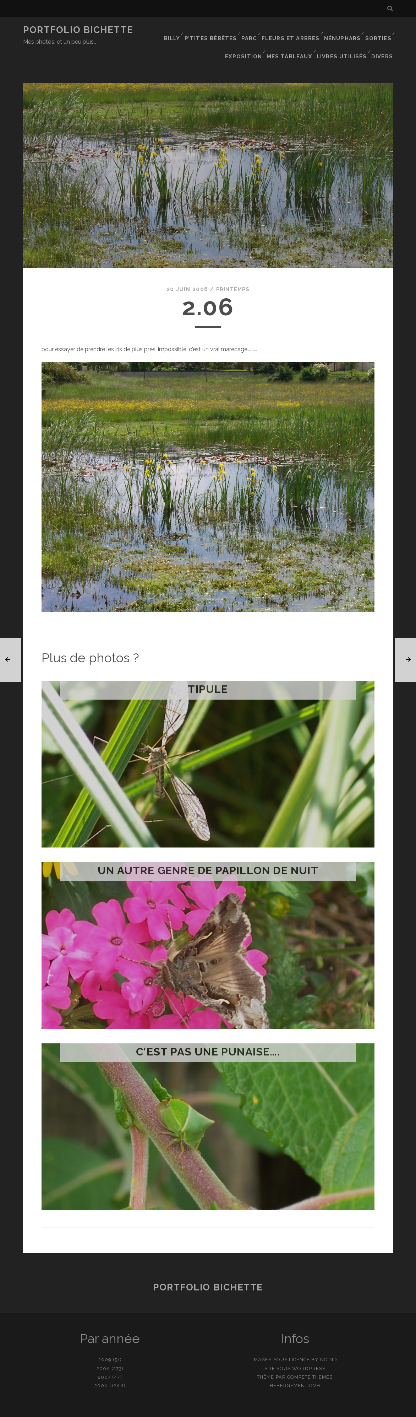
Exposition (248, 39)
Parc (251, 30)
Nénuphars (341, 30)
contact (195, 1409)
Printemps (233, 266)
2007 (104, 1354)
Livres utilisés (344, 39)
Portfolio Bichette (78, 30)
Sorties (377, 30)
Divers (383, 39)
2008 (103, 1345)
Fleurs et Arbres (291, 30)
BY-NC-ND (324, 1337)
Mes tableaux (293, 39)
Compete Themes (310, 1354)
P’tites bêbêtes (213, 30)
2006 (101, 1362)
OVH (314, 1362)
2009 (104, 1337)
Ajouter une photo (243, 1409)
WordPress (308, 1345)
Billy (174, 30)
